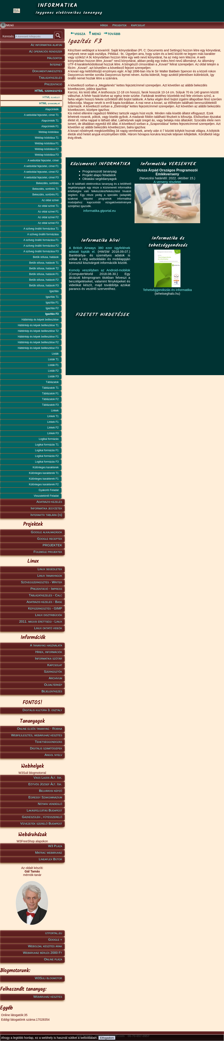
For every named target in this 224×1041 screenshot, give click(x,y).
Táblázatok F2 (50, 399)
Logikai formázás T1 (47, 444)
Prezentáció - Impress (46, 588)
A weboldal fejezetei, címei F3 (41, 177)
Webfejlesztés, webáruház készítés (36, 735)
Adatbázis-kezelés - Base (44, 602)
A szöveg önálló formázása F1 (41, 240)
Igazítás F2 (52, 308)
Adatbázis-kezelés (49, 501)
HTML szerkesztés (48, 90)
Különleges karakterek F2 (44, 484)
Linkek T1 (53, 416)
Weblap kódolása (48, 132)
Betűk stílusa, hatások (46, 257)
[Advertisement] (101, 346)
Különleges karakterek (46, 467)
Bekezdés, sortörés (47, 183)
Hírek (104, 25)
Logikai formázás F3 (47, 461)
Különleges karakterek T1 (44, 473)
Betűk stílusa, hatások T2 (44, 268)
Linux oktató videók (48, 628)
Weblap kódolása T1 (47, 137)
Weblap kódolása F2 (47, 149)
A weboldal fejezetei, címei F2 (41, 171)
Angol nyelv (53, 755)
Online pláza (53, 959)
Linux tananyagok (49, 575)
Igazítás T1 (52, 296)
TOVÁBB (111, 34)
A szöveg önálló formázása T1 (41, 228)
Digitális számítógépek (46, 748)
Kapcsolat (138, 25)
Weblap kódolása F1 (47, 143)
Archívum (55, 678)
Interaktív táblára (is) (46, 515)
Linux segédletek (50, 569)
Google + (55, 939)
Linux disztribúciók (48, 615)
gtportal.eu (53, 933)
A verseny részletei (167, 182)
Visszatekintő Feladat (46, 495)
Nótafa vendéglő (50, 804)
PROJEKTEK (52, 545)
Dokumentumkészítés (47, 71)
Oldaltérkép (53, 684)
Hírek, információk (48, 652)
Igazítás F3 (52, 313)
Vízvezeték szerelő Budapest (41, 823)
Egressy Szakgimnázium (45, 797)
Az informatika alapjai (46, 45)
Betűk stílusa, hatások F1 (44, 274)
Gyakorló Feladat (49, 490)
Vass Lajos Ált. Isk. (47, 777)
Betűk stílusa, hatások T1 (44, 262)
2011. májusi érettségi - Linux (40, 621)
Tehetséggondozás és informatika (167, 290)
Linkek (55, 410)
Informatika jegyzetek (46, 508)
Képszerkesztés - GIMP (45, 608)
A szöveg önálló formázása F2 (41, 245)
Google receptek (49, 538)
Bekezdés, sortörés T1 (45, 188)
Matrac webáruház (48, 852)
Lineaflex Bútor (50, 859)
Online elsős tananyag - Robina (39, 728)
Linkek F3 (53, 433)
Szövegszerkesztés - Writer (41, 582)
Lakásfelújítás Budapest (44, 810)
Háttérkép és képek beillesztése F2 (38, 342)
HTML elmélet (51, 97)
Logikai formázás (49, 438)
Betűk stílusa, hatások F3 (44, 285)
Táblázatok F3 (50, 404)
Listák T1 (53, 359)
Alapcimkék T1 (50, 120)
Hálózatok (54, 58)
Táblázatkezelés (50, 77)
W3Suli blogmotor (48, 978)
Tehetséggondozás (48, 741)
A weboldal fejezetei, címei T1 (41, 115)
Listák (55, 353)
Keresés (8, 36)
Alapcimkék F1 (50, 126)
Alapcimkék (52, 109)
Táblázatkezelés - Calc (45, 595)
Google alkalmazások (46, 532)
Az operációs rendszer (45, 51)
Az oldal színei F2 (48, 217)
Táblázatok (52, 382)
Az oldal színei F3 (48, 223)
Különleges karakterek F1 (44, 478)
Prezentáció (53, 84)
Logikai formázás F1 (47, 450)
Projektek (119, 25)
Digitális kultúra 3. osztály (42, 710)
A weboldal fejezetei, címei (43, 160)
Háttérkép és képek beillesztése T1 (38, 325)
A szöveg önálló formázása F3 (41, 251)
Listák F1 (53, 365)
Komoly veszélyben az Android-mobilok (99, 270)
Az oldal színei (50, 200)
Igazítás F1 (52, 302)
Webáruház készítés (47, 996)
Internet (56, 64)
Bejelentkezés (52, 691)
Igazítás (54, 291)
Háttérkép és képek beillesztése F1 (38, 336)
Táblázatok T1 (50, 387)
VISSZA (77, 34)
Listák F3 (53, 376)
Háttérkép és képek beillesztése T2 (38, 330)
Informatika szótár (48, 658)
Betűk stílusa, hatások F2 (44, 279)
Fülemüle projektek (47, 552)
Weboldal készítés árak (45, 946)
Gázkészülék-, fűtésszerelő (42, 817)
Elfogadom (107, 1037)
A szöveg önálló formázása (43, 234)
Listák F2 (53, 370)
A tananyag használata (46, 645)
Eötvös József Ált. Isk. (45, 784)
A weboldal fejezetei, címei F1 (41, 166)
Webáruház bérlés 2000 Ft (42, 952)
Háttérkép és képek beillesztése (40, 319)
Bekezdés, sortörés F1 (45, 194)
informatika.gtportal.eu (99, 210)
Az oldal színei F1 (48, 211)
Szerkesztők (53, 671)
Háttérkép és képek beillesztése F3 (38, 348)
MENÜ (94, 34)
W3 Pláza (55, 846)
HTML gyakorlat (49, 103)
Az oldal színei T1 (48, 205)
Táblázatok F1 (50, 393)
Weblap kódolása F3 (47, 154)
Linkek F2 (53, 427)
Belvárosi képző (50, 790)
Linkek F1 (53, 421)
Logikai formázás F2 (47, 456)
